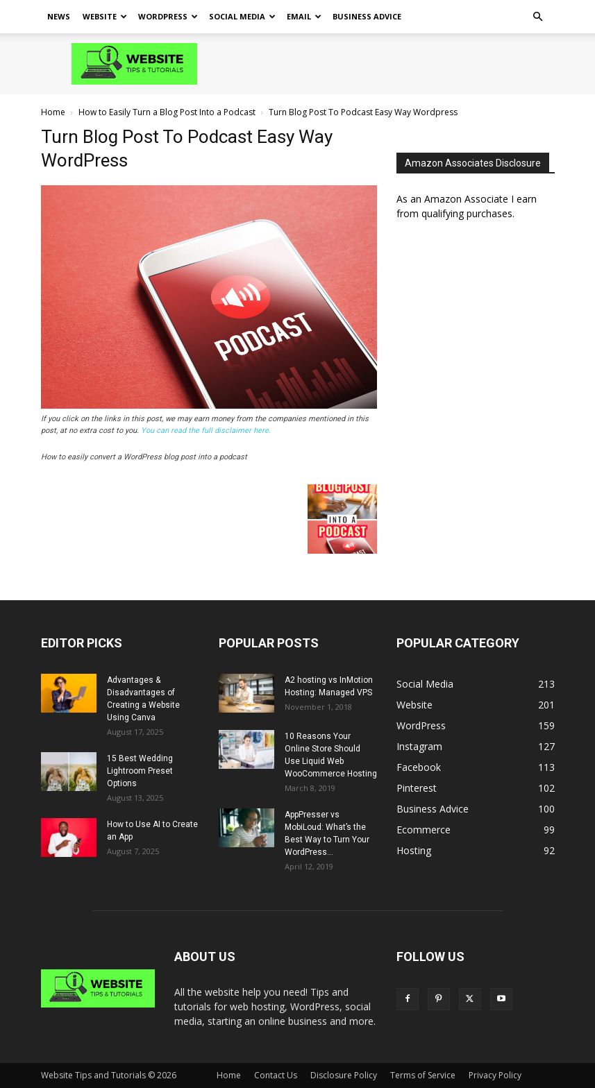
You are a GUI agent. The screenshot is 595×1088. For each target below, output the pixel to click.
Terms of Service (422, 1075)
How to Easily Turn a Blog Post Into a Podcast (166, 112)
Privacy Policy (495, 1075)
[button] (538, 17)
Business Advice (367, 16)
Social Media (242, 16)
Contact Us (275, 1075)
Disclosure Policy (343, 1075)
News (58, 16)
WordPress (168, 16)
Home (53, 112)
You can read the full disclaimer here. (206, 430)
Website (105, 16)
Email (304, 16)
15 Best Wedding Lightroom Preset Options (140, 771)
